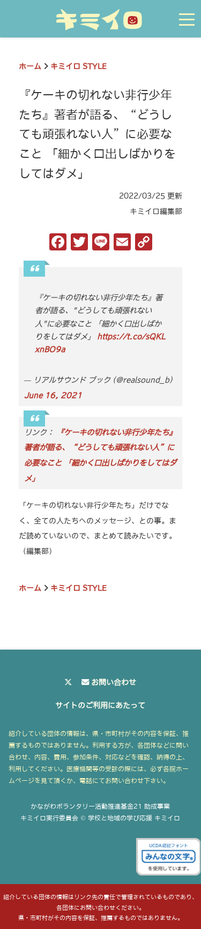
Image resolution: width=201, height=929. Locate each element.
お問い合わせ (113, 682)
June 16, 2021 (53, 395)
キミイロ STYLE (78, 66)
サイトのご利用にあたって (100, 705)
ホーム (30, 66)
